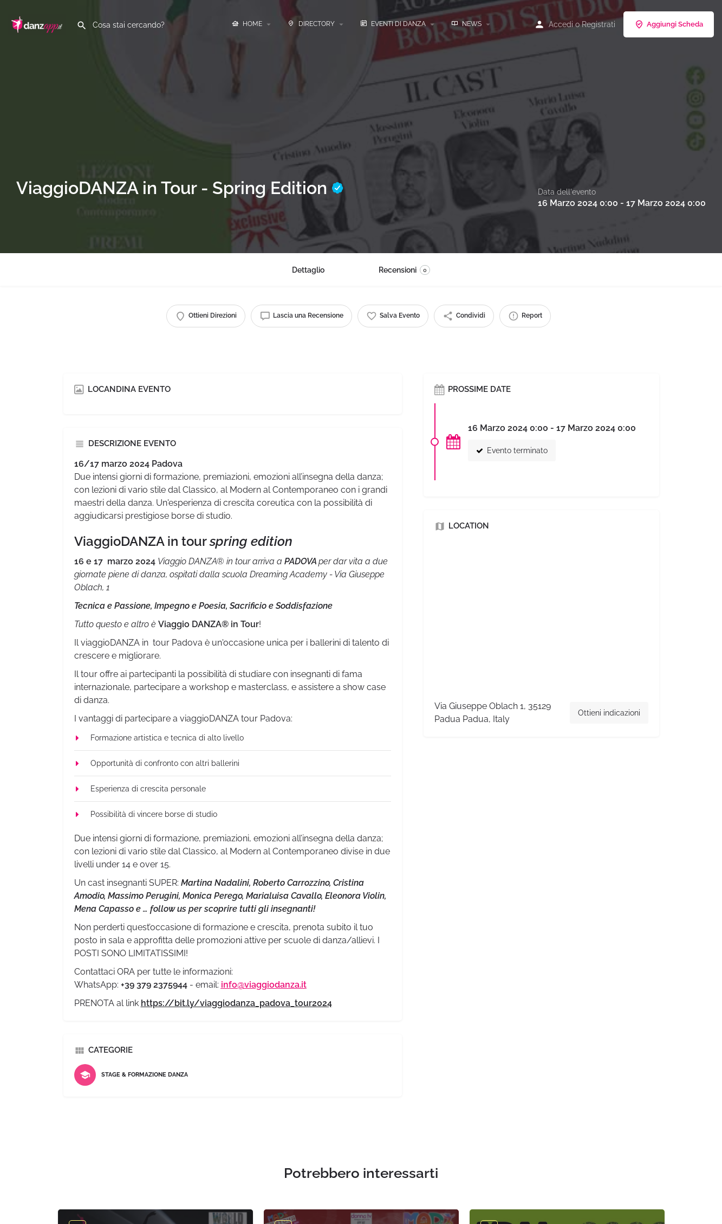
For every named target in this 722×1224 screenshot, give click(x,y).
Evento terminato (512, 450)
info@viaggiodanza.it (264, 985)
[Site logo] (38, 23)
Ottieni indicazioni (609, 712)
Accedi (561, 24)
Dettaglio (308, 270)
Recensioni (404, 270)
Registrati (598, 24)
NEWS (466, 24)
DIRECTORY (311, 24)
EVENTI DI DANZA (393, 24)
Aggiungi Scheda (668, 24)
